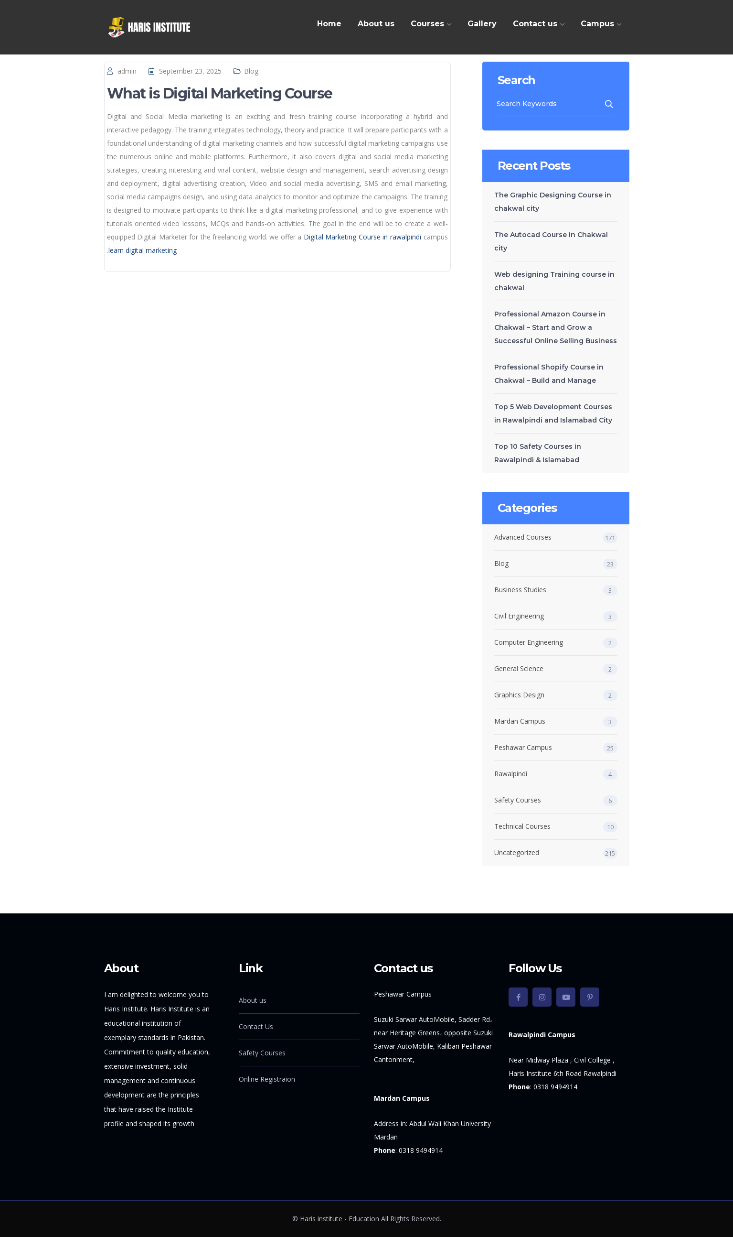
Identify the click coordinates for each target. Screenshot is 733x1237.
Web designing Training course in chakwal (554, 281)
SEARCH (609, 104)
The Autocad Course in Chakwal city (551, 241)
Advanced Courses (523, 537)
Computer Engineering (528, 642)
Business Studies (520, 589)
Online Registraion (267, 1079)
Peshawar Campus (523, 747)
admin (127, 71)
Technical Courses (522, 826)
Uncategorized (516, 852)
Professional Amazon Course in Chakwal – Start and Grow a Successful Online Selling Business (555, 327)
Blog (251, 71)
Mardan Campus (519, 721)
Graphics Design (519, 694)
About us (252, 1000)
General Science (518, 668)
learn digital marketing (142, 250)
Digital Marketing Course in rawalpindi (362, 236)
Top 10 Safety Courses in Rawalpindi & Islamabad (537, 453)
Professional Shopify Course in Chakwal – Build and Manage (549, 374)
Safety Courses (517, 799)
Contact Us (256, 1026)
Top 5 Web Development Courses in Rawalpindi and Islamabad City (553, 413)
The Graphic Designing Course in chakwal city (552, 202)
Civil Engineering (519, 615)
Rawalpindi (510, 773)
